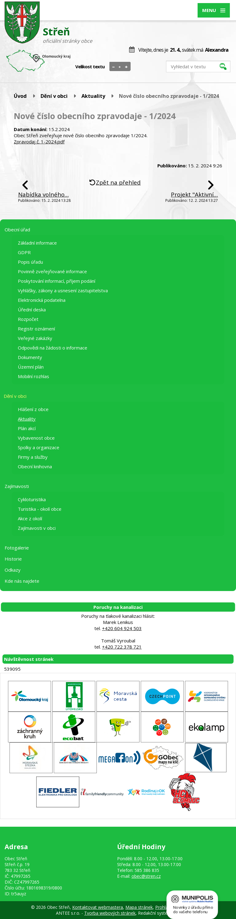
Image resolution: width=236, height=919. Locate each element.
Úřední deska (32, 309)
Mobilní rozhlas (33, 376)
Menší (113, 66)
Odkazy (13, 570)
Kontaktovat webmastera (97, 907)
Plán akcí (27, 428)
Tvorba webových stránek (110, 913)
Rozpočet (28, 319)
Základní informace (37, 243)
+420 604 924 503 (122, 628)
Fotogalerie (17, 548)
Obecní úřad (17, 229)
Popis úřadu (30, 262)
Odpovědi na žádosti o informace (52, 348)
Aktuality (93, 95)
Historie (13, 559)
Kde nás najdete (22, 581)
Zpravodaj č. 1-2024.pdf (39, 141)
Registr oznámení (36, 329)
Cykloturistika (32, 499)
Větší (126, 66)
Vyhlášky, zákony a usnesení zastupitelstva (63, 290)
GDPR (24, 252)
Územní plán (31, 367)
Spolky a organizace (38, 447)
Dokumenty (30, 357)
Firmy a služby (33, 457)
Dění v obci (54, 95)
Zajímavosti (17, 486)
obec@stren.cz (146, 876)
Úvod (20, 95)
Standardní (120, 66)
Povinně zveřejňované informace (52, 271)
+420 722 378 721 (122, 647)
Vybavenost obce (36, 438)
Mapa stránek (139, 907)
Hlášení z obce (33, 409)
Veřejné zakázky (35, 338)
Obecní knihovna (35, 466)
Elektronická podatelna (41, 300)
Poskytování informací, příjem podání (56, 281)
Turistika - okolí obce (39, 509)
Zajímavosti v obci (37, 528)
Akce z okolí (30, 518)
